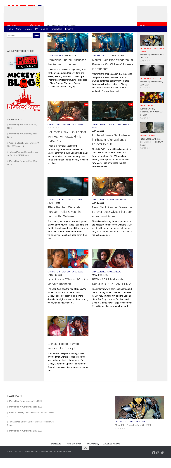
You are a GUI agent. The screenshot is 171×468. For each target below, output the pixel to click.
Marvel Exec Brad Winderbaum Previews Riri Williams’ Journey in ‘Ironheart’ (112, 74)
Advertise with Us (111, 453)
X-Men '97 (150, 115)
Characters (56, 29)
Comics (44, 29)
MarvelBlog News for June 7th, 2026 (25, 411)
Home (10, 29)
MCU (104, 65)
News (18, 29)
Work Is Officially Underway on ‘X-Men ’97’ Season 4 (151, 121)
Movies (28, 29)
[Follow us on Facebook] (31, 35)
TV (36, 29)
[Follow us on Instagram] (35, 35)
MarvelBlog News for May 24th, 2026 (25, 440)
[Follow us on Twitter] (39, 35)
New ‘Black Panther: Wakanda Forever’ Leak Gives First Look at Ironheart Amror (112, 221)
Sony (155, 88)
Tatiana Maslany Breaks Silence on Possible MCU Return (151, 151)
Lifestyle (69, 29)
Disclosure (56, 453)
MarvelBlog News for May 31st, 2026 (25, 416)
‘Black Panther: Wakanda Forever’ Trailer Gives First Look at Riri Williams (65, 221)
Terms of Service (73, 453)
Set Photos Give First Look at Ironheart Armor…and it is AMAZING (67, 146)
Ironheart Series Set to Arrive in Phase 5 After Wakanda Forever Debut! (111, 149)
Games (156, 58)
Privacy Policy (92, 453)
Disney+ (52, 65)
